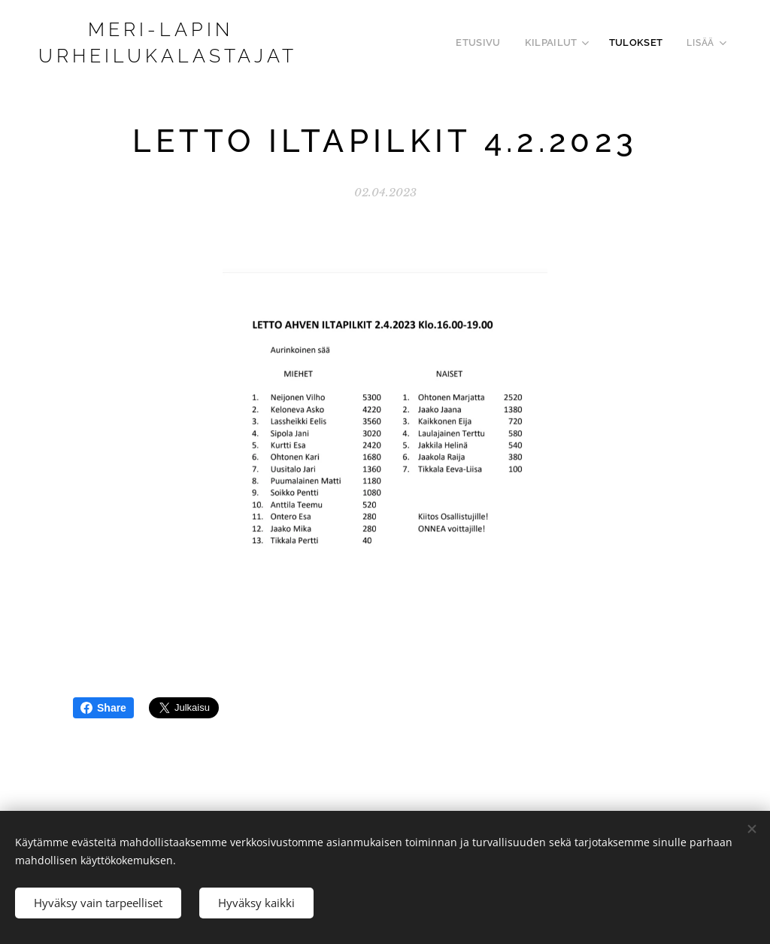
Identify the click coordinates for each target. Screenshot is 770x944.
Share (103, 708)
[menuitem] (491, 43)
